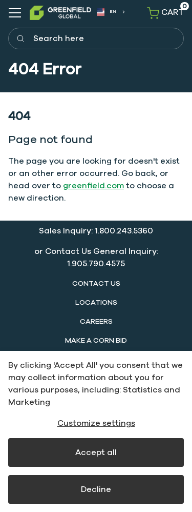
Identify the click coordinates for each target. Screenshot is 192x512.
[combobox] (110, 12)
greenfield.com (93, 185)
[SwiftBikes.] (60, 12)
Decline (96, 489)
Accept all (96, 452)
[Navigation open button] (15, 13)
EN (107, 12)
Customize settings (96, 423)
